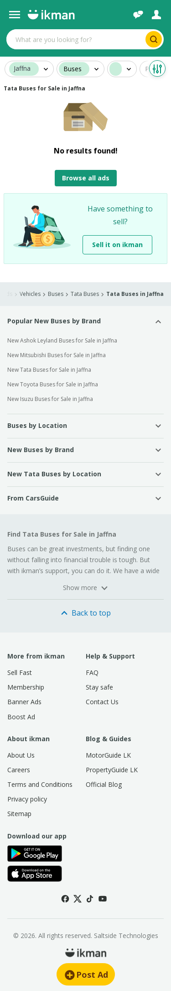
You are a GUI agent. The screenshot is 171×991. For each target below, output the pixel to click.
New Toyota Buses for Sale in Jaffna (52, 384)
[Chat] (138, 14)
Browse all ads (85, 178)
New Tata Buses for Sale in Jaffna (49, 370)
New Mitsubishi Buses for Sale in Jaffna (56, 355)
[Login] (156, 14)
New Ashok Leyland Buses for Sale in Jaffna (62, 340)
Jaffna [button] (22, 69)
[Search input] (75, 39)
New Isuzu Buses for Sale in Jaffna (50, 399)
